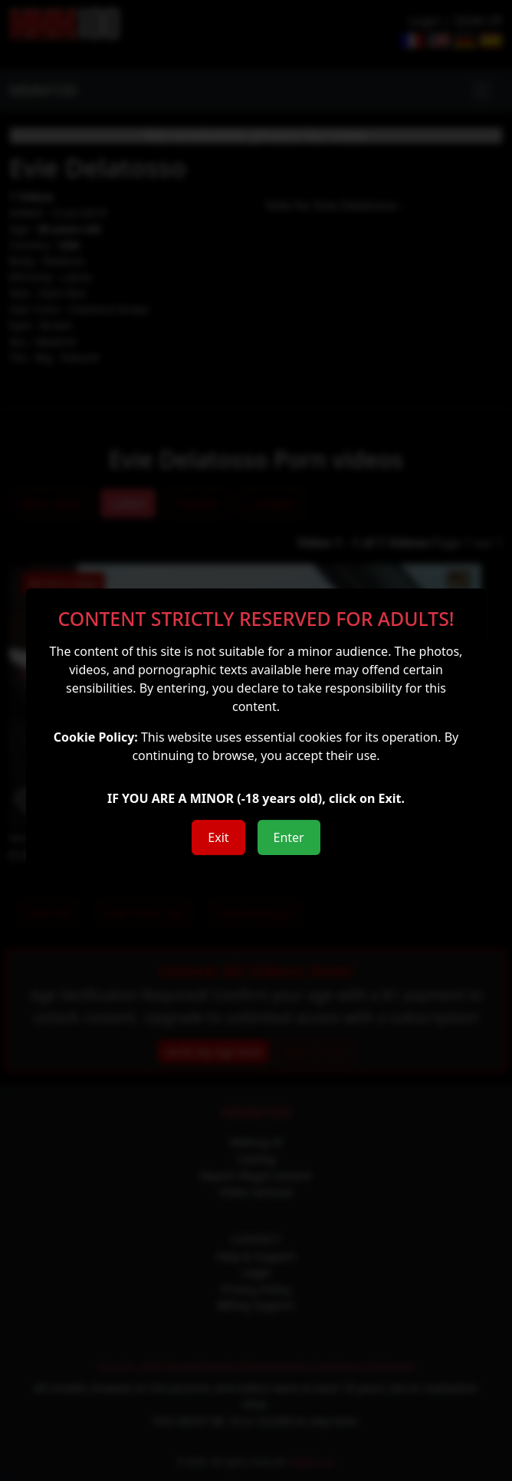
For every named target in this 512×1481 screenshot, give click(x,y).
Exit (218, 837)
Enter (289, 837)
